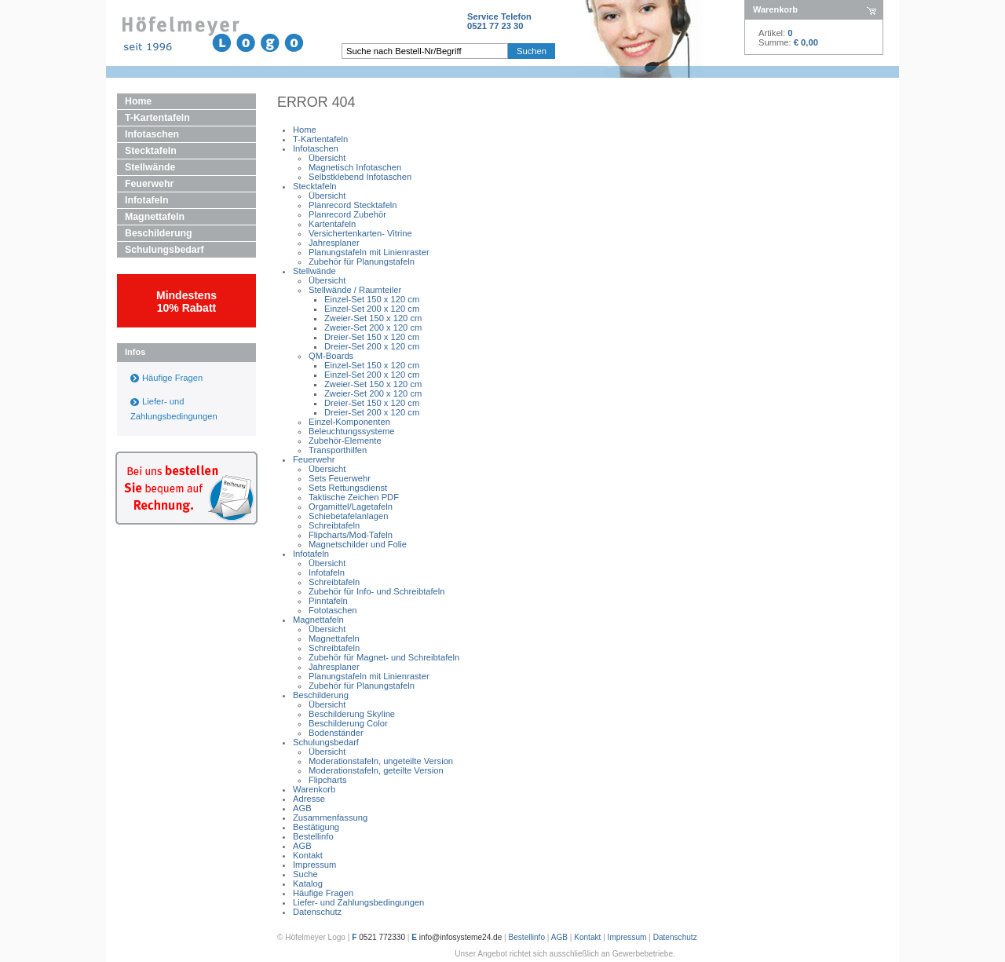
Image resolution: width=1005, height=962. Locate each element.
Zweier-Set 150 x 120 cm (373, 318)
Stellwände (150, 167)
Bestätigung (316, 827)
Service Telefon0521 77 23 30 (499, 21)
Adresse (309, 798)
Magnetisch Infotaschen (355, 167)
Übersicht (327, 158)
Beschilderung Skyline (352, 714)
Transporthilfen (338, 450)
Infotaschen (152, 134)
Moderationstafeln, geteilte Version (376, 770)
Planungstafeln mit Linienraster (369, 252)
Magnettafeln (155, 216)
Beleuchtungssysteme (351, 431)
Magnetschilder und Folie (358, 544)
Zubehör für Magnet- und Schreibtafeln (384, 657)
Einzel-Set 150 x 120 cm (371, 299)
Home (138, 101)
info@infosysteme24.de (460, 937)
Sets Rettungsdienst (348, 487)
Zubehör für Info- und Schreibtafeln (377, 591)
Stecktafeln (151, 150)
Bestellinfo (313, 836)
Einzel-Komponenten (349, 421)
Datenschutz (317, 911)
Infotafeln (146, 200)
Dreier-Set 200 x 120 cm (371, 346)
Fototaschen (333, 610)
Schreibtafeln (334, 525)
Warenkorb (314, 789)
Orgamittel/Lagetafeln (351, 506)
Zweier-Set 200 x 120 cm (373, 327)
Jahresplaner (334, 242)
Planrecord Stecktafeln (353, 205)
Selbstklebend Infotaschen (360, 176)
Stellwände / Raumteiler (355, 289)
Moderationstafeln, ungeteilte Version (381, 761)
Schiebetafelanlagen (348, 516)
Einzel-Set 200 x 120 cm (371, 308)
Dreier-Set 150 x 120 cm (371, 337)
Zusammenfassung (330, 817)
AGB (302, 808)
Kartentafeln (332, 224)
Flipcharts (328, 780)
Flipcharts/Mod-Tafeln (351, 535)
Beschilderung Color (348, 723)
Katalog (308, 883)
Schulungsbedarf (164, 249)
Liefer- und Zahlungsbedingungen (358, 902)
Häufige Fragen (172, 377)
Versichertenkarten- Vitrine (360, 233)
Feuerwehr (149, 183)
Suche (305, 874)
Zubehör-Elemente (345, 440)
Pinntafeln (328, 600)
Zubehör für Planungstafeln (362, 261)
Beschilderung (158, 233)
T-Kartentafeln (157, 117)
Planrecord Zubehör (347, 214)
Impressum (314, 864)
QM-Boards (331, 355)
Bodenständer (336, 732)
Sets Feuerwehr (340, 478)
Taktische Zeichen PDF (354, 497)
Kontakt (308, 855)
